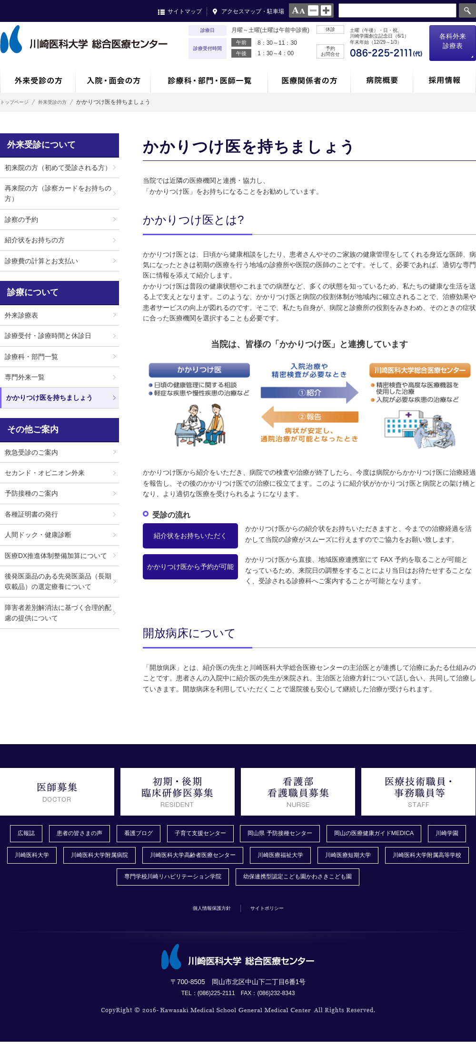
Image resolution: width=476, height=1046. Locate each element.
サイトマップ (185, 11)
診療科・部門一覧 (31, 356)
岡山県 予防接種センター (308, 834)
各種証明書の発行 (31, 514)
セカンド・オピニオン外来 (45, 473)
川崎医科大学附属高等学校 (96, 880)
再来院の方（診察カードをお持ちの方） (58, 193)
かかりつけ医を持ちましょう (49, 397)
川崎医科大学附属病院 (157, 857)
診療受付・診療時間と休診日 (48, 335)
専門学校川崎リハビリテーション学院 (214, 880)
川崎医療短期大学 (436, 857)
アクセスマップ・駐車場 (252, 11)
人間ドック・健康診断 (38, 534)
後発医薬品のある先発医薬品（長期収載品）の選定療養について (58, 581)
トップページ (17, 102)
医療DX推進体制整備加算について (56, 555)
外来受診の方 (65, 102)
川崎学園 (26, 857)
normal (313, 10)
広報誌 (26, 834)
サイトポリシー (274, 911)
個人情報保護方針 (205, 911)
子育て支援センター (218, 834)
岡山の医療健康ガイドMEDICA (413, 834)
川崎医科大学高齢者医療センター (262, 857)
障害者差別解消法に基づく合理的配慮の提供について (58, 613)
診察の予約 (21, 219)
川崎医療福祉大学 (360, 857)
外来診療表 (21, 315)
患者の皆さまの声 (84, 834)
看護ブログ (150, 834)
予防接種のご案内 (31, 493)
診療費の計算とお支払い (41, 261)
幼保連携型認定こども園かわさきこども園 (356, 880)
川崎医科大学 (82, 857)
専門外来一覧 (25, 377)
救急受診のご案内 (31, 452)
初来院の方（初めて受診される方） (58, 167)
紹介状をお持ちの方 (35, 240)
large (326, 10)
